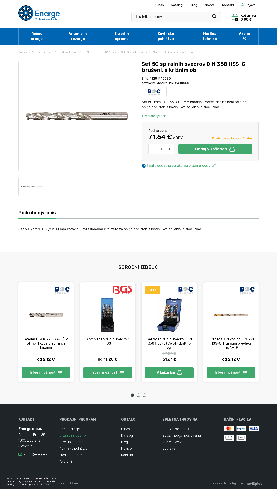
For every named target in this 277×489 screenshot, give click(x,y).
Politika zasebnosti (176, 429)
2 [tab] (138, 395)
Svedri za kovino (67, 52)
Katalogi (177, 5)
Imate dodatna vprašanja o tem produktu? (179, 165)
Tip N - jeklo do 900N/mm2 (99, 52)
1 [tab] (132, 395)
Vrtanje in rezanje (78, 36)
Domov (22, 52)
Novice (210, 5)
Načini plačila (172, 442)
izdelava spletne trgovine (225, 483)
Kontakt (228, 5)
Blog (194, 5)
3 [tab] (145, 395)
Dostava (168, 448)
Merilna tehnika (210, 36)
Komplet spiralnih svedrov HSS (108, 341)
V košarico (169, 372)
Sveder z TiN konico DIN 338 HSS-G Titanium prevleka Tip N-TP (231, 343)
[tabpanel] (46, 332)
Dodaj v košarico (215, 149)
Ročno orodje (37, 36)
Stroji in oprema (121, 36)
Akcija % (244, 36)
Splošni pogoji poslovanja (181, 435)
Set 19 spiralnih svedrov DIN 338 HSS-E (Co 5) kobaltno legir (169, 343)
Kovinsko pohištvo (166, 36)
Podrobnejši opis (154, 116)
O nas (159, 5)
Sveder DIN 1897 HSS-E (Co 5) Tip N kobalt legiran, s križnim (46, 343)
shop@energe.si (36, 454)
